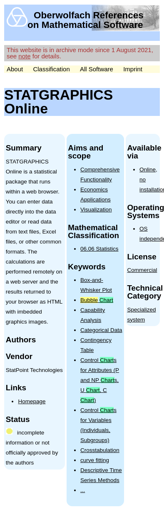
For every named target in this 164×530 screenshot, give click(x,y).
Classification (51, 69)
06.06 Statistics (99, 249)
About (15, 69)
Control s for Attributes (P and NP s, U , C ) (99, 380)
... (82, 490)
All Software (96, 69)
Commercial (142, 270)
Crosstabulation (99, 450)
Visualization (96, 209)
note (24, 56)
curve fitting (94, 460)
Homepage (31, 401)
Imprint (132, 69)
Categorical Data (101, 330)
